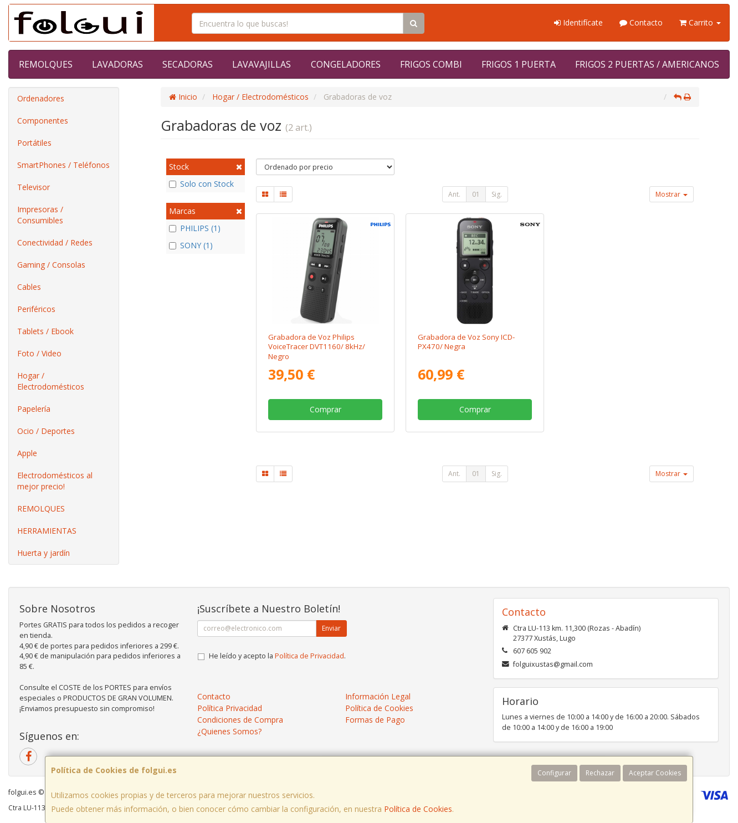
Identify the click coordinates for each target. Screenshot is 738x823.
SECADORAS (187, 64)
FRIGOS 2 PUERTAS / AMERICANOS (647, 64)
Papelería (33, 408)
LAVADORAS (117, 64)
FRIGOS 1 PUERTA (518, 64)
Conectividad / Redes (55, 242)
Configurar (554, 773)
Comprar (325, 409)
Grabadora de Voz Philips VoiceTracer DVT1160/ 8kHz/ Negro (316, 346)
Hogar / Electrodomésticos (50, 381)
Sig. (496, 194)
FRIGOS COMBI (431, 64)
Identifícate (578, 22)
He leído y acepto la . (277, 656)
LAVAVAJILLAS (261, 64)
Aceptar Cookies (655, 773)
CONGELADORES (346, 64)
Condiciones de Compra (240, 719)
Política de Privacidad (309, 656)
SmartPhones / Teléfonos (63, 165)
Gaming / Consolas (51, 264)
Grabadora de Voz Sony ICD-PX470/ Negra (466, 341)
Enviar (331, 628)
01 (476, 194)
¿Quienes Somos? (229, 731)
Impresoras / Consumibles (40, 215)
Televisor (33, 187)
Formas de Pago (375, 719)
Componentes (42, 120)
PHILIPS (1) (195, 228)
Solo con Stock (201, 183)
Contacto (641, 22)
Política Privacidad (229, 708)
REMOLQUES (46, 64)
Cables (29, 287)
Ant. (454, 194)
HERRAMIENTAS (46, 530)
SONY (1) (191, 245)
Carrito (700, 22)
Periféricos (36, 309)
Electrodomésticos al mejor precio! (55, 481)
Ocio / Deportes (46, 431)
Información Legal (378, 696)
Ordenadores (40, 98)
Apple (27, 453)
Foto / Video (39, 353)
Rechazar (600, 773)
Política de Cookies (418, 809)
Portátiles (34, 142)
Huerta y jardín (43, 553)
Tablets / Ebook (45, 331)
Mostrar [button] (671, 194)
